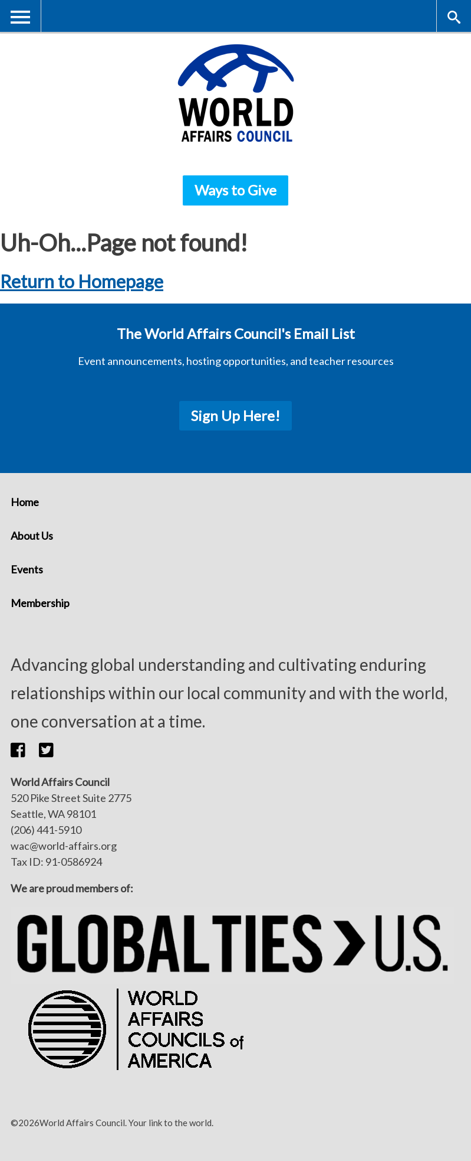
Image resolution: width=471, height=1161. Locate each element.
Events (27, 569)
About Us (32, 535)
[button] (25, 749)
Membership (40, 602)
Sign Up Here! (235, 415)
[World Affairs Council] (236, 93)
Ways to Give (235, 189)
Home (25, 501)
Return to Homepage (81, 281)
